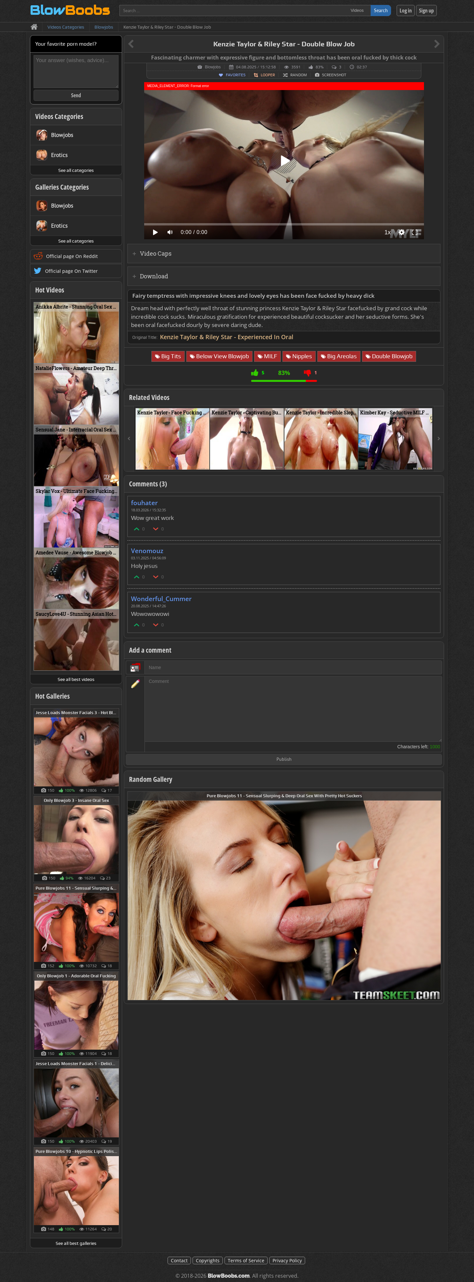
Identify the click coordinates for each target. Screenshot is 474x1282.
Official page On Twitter (71, 271)
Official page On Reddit (72, 256)
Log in (406, 10)
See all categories (76, 170)
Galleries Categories (62, 187)
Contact (179, 1260)
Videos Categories (59, 116)
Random (298, 75)
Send (76, 95)
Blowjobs (213, 67)
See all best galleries (76, 1243)
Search (381, 10)
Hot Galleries (52, 696)
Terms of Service (246, 1260)
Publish (284, 759)
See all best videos (76, 679)
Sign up (426, 10)
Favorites (236, 75)
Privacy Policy (287, 1260)
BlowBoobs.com (229, 1276)
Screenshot (334, 75)
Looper (268, 75)
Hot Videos (49, 289)
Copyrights (208, 1260)
